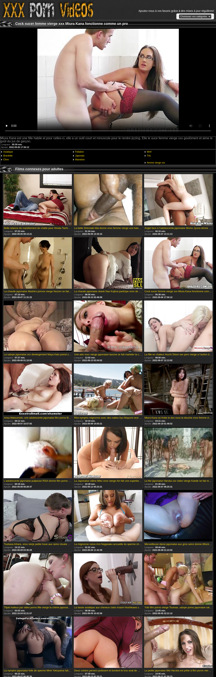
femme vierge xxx (156, 162)
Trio (149, 155)
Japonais (79, 155)
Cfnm (6, 159)
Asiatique (8, 151)
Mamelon (80, 159)
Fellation (79, 151)
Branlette (8, 155)
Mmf (149, 151)
